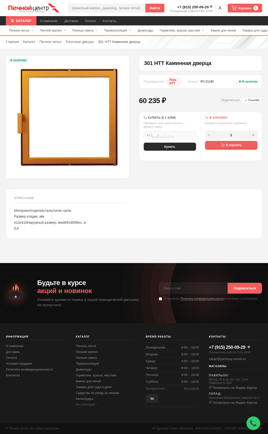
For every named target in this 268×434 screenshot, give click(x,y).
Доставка (71, 21)
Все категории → (87, 404)
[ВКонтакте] (152, 398)
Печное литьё (86, 346)
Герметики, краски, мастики (182, 30)
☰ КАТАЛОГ (21, 21)
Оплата (90, 21)
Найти (155, 8)
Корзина (245, 8)
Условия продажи (19, 363)
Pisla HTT (172, 81)
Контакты (110, 21)
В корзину (231, 145)
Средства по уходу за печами (97, 393)
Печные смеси (85, 30)
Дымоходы (145, 30)
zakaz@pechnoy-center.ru (227, 359)
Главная (12, 42)
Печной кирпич (53, 30)
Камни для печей (223, 30)
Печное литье (21, 30)
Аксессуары (84, 399)
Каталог (29, 42)
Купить (169, 146)
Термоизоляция (117, 30)
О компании (49, 21)
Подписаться (244, 288)
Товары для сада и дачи (94, 387)
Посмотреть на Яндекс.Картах (233, 388)
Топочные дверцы (80, 42)
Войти (220, 8)
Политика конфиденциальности (29, 369)
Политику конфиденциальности (201, 298)
